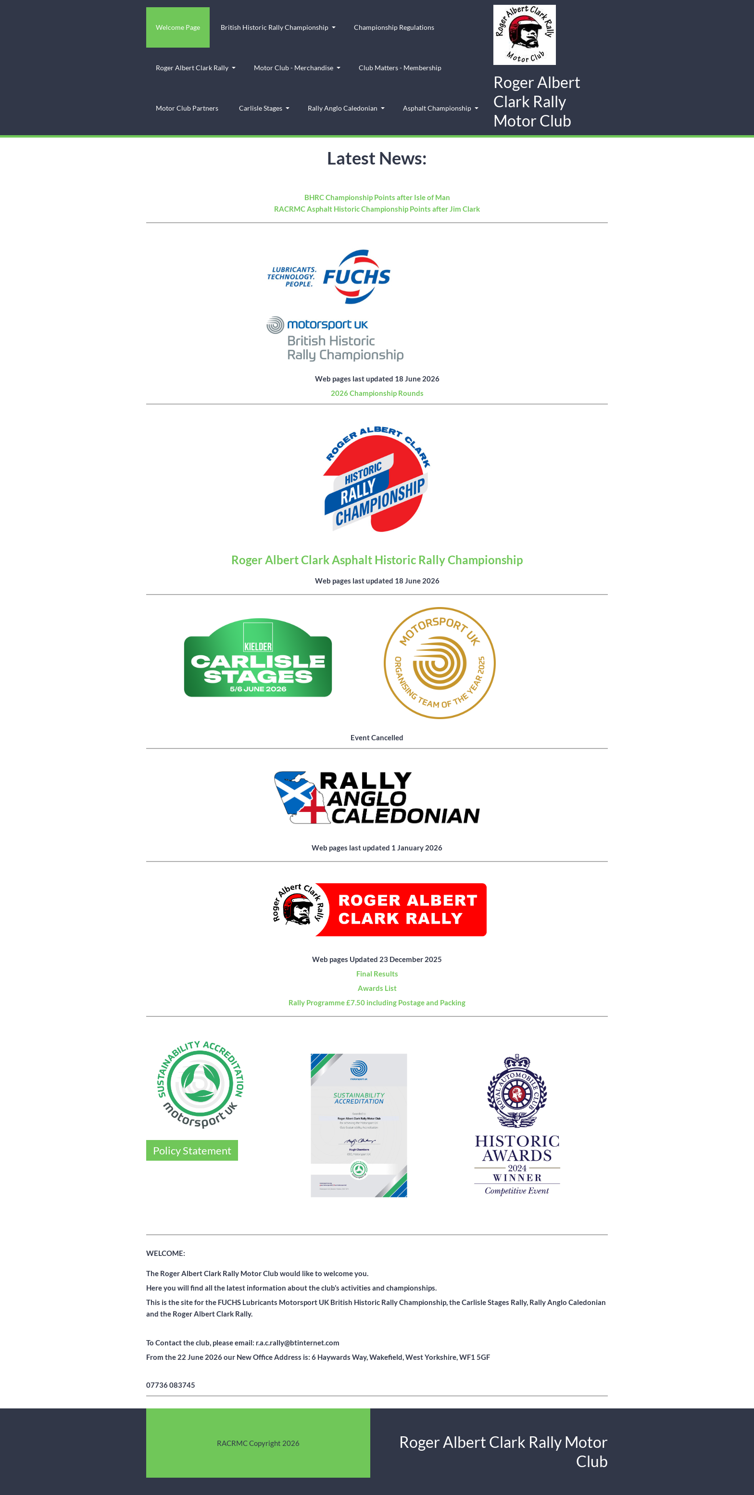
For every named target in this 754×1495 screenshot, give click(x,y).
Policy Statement (192, 1150)
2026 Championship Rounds (377, 393)
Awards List (377, 988)
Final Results (377, 973)
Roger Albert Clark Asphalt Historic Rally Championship (377, 560)
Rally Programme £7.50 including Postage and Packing (377, 1002)
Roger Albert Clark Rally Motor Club (536, 101)
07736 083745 (170, 1385)
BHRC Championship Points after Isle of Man (377, 197)
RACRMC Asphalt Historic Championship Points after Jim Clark (377, 208)
